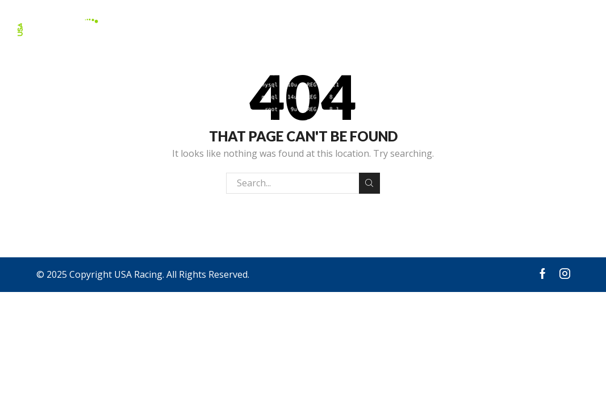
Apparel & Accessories (243, 27)
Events (443, 27)
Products (332, 27)
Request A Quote (544, 27)
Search (369, 183)
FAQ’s (483, 27)
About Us (391, 27)
